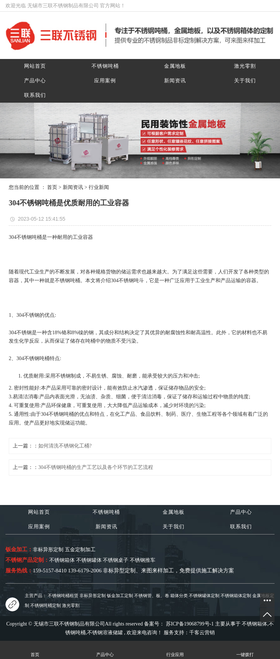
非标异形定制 (92, 595)
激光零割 (245, 66)
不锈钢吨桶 (105, 66)
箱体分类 (179, 595)
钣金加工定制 (120, 595)
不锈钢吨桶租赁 (63, 595)
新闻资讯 (175, 80)
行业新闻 (99, 187)
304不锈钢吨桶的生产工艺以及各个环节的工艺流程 (95, 467)
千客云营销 (202, 632)
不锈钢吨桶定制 (45, 605)
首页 (52, 187)
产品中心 (35, 80)
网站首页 (35, 66)
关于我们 (245, 80)
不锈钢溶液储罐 (105, 632)
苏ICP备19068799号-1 (190, 624)
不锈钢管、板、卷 (151, 595)
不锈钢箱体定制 (236, 595)
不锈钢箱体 (254, 624)
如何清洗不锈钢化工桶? (65, 446)
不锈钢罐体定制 (204, 595)
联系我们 (35, 95)
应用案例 (105, 80)
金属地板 (175, 66)
